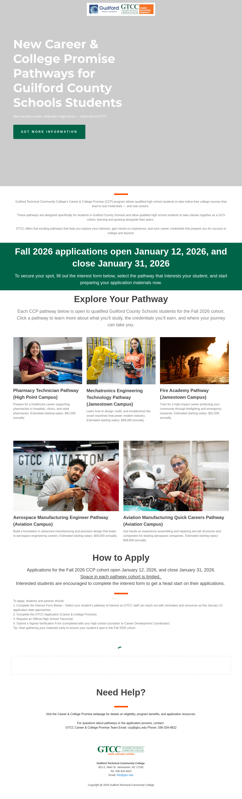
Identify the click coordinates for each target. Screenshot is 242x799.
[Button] (49, 132)
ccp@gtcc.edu (137, 727)
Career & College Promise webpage (81, 714)
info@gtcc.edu (125, 775)
